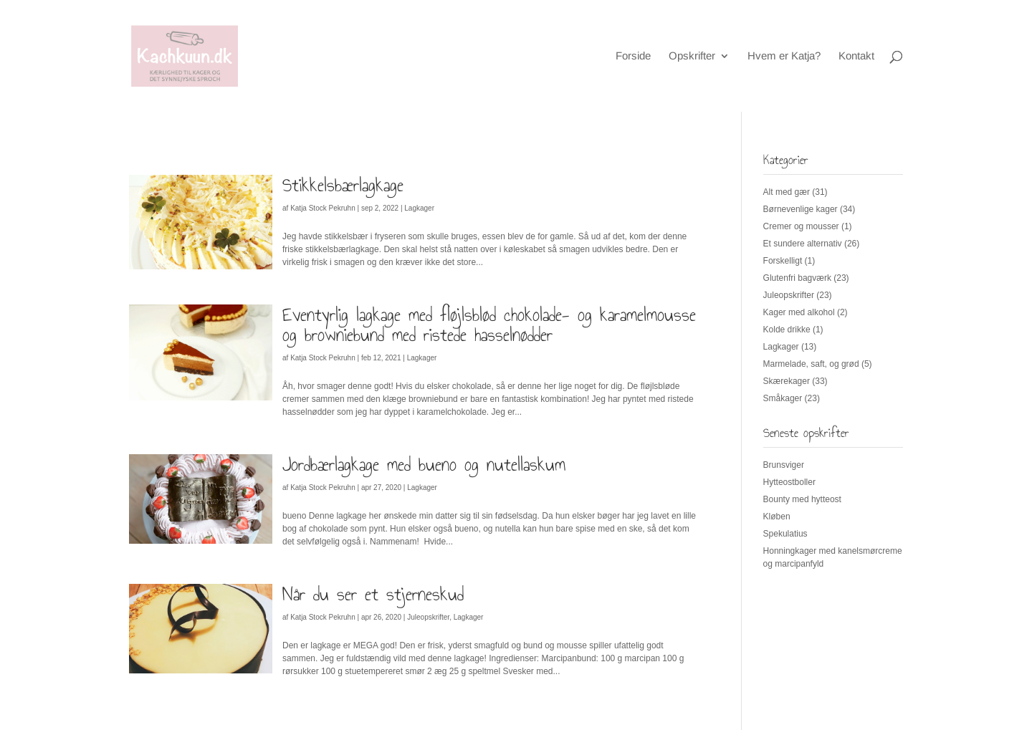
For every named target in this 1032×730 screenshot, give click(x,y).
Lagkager (419, 208)
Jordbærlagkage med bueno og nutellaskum (423, 464)
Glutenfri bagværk (797, 278)
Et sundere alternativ (802, 244)
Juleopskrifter (428, 617)
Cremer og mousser (801, 226)
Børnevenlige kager (800, 209)
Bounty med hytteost (802, 499)
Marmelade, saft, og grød (811, 364)
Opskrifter (692, 56)
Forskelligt (783, 261)
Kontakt (856, 56)
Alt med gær (786, 192)
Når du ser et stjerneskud (373, 594)
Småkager (783, 398)
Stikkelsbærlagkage (342, 185)
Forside (633, 56)
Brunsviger (783, 465)
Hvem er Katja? (784, 56)
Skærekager (786, 381)
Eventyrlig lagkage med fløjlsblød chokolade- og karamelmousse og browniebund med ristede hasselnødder (489, 324)
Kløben (776, 517)
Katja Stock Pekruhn (322, 208)
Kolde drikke (787, 330)
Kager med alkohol (799, 312)
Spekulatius (785, 534)
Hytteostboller (789, 482)
